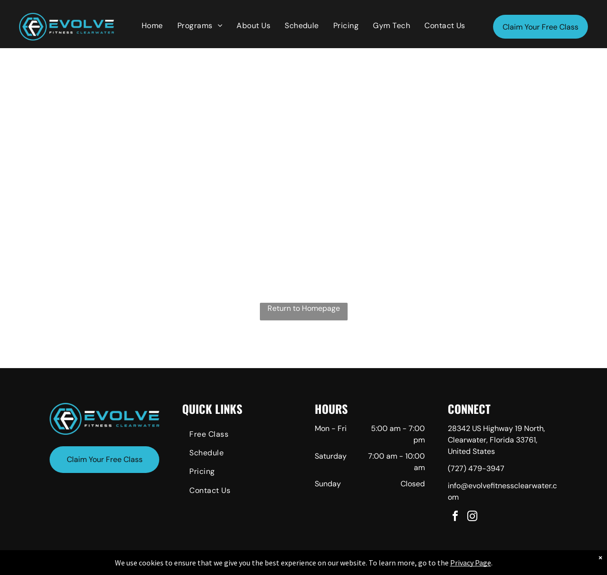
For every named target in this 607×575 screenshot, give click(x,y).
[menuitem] (152, 25)
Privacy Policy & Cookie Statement (244, 566)
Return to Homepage (303, 308)
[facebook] (455, 517)
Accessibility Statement (322, 566)
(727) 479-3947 (476, 468)
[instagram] (472, 517)
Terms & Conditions (382, 566)
